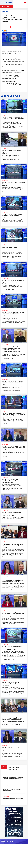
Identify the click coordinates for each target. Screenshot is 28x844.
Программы (5, 11)
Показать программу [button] (19, 6)
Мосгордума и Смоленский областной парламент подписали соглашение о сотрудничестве (12, 789)
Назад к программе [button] (6, 12)
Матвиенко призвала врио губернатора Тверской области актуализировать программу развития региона (13, 779)
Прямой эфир (5, 6)
